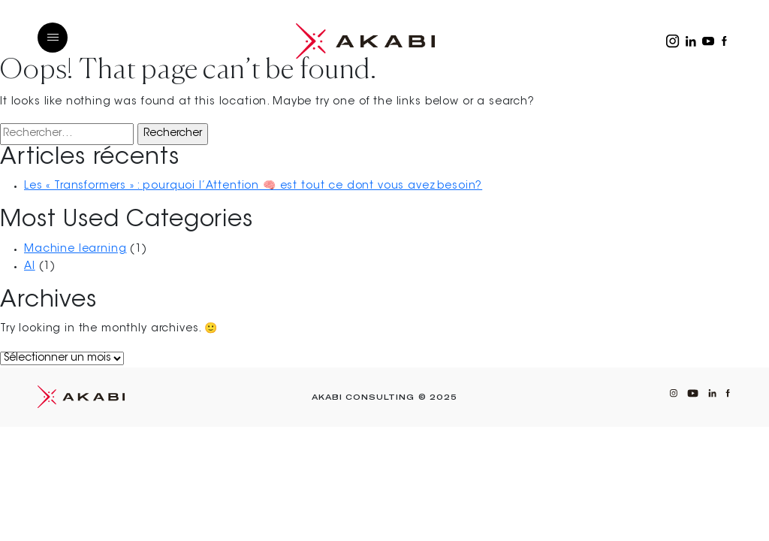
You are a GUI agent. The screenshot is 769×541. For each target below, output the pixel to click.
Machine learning (75, 249)
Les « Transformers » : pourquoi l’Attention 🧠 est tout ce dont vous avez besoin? (253, 186)
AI (29, 266)
